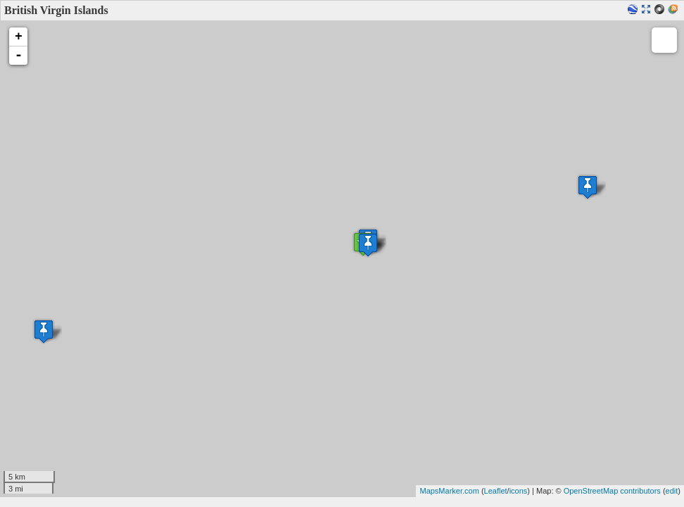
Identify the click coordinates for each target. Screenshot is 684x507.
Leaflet (495, 491)
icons (518, 491)
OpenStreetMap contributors (612, 491)
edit (672, 491)
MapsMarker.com (449, 491)
